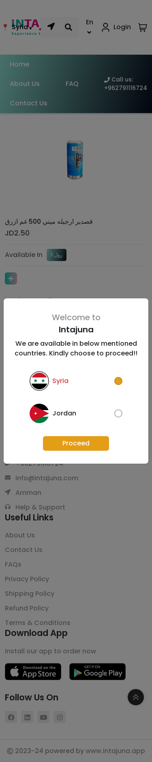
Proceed (76, 443)
